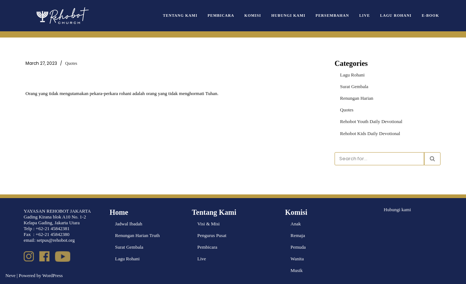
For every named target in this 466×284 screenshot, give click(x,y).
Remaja (298, 235)
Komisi (252, 15)
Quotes (71, 63)
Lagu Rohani (395, 15)
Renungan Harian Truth (137, 235)
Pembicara (221, 15)
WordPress (52, 275)
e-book (430, 15)
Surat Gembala (354, 86)
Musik (297, 270)
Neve (10, 275)
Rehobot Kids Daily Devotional (370, 133)
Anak (296, 223)
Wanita (297, 258)
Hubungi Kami (288, 15)
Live (364, 15)
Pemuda (298, 247)
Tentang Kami (180, 15)
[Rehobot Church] (61, 16)
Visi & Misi (208, 223)
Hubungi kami (397, 209)
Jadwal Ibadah (128, 223)
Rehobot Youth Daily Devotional (371, 121)
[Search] (379, 158)
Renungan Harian (356, 98)
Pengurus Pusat (211, 235)
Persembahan (332, 15)
